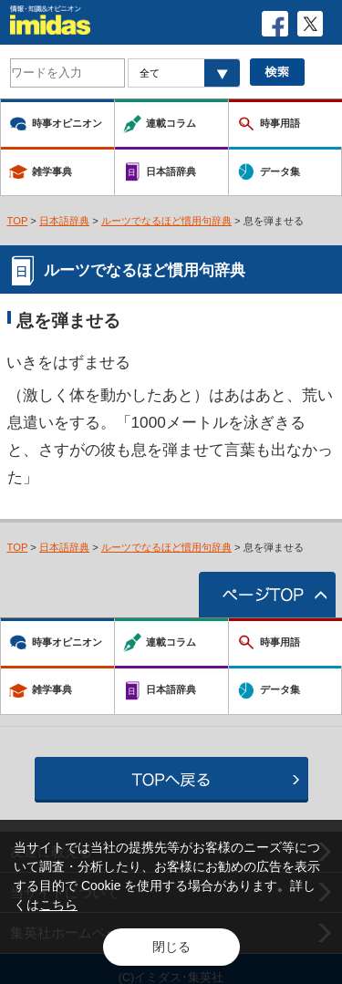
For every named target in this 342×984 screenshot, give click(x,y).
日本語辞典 (64, 220)
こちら (58, 904)
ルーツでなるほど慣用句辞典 (166, 220)
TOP (17, 220)
